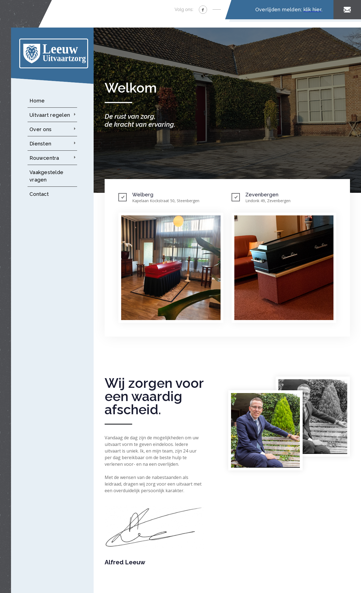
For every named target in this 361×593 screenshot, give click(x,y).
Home (37, 101)
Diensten (40, 144)
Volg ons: (184, 9)
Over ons (40, 129)
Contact (39, 194)
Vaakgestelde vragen (46, 176)
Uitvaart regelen (49, 115)
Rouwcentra (44, 158)
